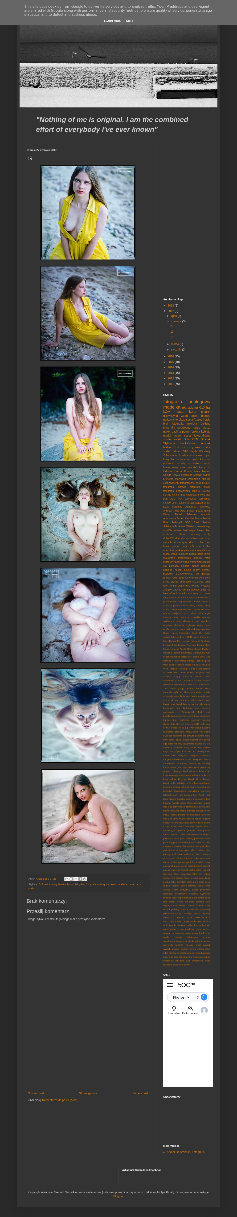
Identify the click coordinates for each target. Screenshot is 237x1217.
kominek (167, 787)
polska (174, 862)
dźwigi (207, 739)
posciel (199, 862)
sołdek (201, 897)
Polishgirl (177, 522)
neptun (166, 822)
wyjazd (199, 502)
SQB (188, 522)
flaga (165, 751)
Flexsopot (188, 621)
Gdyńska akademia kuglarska (179, 625)
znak (195, 957)
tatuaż (176, 451)
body (70, 884)
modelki (197, 557)
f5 (209, 743)
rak (208, 870)
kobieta (205, 431)
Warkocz (191, 526)
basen (200, 530)
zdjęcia (166, 957)
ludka (195, 806)
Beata (199, 510)
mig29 (166, 814)
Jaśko (207, 633)
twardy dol (174, 925)
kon (208, 787)
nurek (166, 431)
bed (208, 530)
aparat (176, 455)
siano (200, 885)
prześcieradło (170, 870)
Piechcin (173, 668)
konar (193, 550)
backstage (189, 530)
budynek (205, 443)
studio (167, 439)
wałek (188, 933)
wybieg (195, 585)
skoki (207, 577)
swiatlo (177, 439)
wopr (198, 945)
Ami (186, 597)
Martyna (206, 649)
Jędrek (180, 637)
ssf (186, 901)
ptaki (172, 498)
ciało (76, 884)
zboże (207, 953)
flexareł (206, 482)
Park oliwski (169, 664)
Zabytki (167, 455)
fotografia (182, 755)
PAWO (175, 660)
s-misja (194, 878)
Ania (176, 510)
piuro (186, 850)
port (165, 498)
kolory (190, 783)
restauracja (185, 874)
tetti (171, 921)
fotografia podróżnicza (176, 490)
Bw (208, 467)
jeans (188, 775)
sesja (189, 419)
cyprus (198, 727)
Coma (166, 609)
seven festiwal (188, 885)
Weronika (168, 684)
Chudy (207, 605)
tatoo (165, 921)
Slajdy (177, 676)
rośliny (166, 878)
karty (165, 779)
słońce (197, 913)
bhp (178, 708)
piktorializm (169, 850)
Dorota (166, 613)
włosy (207, 502)
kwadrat (167, 803)
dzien (171, 739)
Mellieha (167, 652)
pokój (196, 858)
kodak (166, 783)
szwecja (188, 913)
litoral (189, 806)
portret (186, 431)
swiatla (184, 909)
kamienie (205, 459)
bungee (167, 720)
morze (206, 427)
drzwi (207, 735)
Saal (196, 522)
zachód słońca (181, 589)
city (182, 724)
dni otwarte (188, 735)
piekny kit (199, 846)
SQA (208, 672)
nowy (192, 822)
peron (193, 842)
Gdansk (167, 471)
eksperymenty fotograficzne (179, 482)
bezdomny (168, 708)
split (165, 901)
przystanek (182, 870)
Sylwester (168, 680)
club (202, 724)
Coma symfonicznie (181, 609)
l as (183, 494)
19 (171, 331)
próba (192, 870)
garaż (180, 767)
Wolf (185, 684)
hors (184, 546)
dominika (199, 735)
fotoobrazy (181, 763)
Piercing (183, 668)
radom (199, 870)
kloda (198, 779)
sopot (174, 897)
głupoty (167, 771)
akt (46, 884)
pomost (206, 569)
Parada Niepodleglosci (198, 660)
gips (186, 767)
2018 (171, 305)
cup (186, 727)
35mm (196, 593)
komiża (167, 494)
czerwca (176, 321)
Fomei (178, 514)
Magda (193, 451)
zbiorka (200, 953)
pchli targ (167, 842)
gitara (196, 767)
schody (181, 463)
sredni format (176, 901)
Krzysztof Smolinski (200, 641)
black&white (187, 443)
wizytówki (168, 945)
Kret (179, 641)
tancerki (181, 917)
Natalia (167, 474)
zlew (190, 957)
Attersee (193, 597)
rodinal (207, 874)
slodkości (167, 893)
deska (207, 731)
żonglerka (178, 964)
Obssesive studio (190, 656)
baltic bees (204, 700)
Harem (174, 633)
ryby (180, 498)
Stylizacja (169, 443)
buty (175, 720)
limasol (181, 806)
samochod (190, 498)
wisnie (207, 941)
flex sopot (175, 751)
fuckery (206, 763)
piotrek (179, 850)
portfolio (190, 862)
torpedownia (190, 921)
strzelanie (185, 581)
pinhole (185, 565)
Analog (53, 884)
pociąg (166, 854)
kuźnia (192, 553)
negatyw (206, 818)
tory (165, 585)
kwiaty (183, 803)
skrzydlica (185, 889)
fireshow (206, 747)
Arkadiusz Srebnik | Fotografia (186, 1152)
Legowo (167, 645)
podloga (205, 565)
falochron (178, 747)
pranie (177, 866)
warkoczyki (168, 933)
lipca (174, 316)
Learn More (113, 21)
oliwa (207, 830)
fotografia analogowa (98, 884)
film (83, 884)
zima (189, 467)
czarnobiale (193, 478)
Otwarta (167, 660)
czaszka (206, 727)
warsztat (180, 933)
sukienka (184, 502)
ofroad (166, 830)
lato (165, 806)
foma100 (186, 751)
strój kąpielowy (171, 909)
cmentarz (198, 455)
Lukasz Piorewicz (187, 645)
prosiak (206, 866)
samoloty (181, 882)
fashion (167, 447)
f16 (206, 743)
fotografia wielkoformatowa (177, 759)
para (177, 838)
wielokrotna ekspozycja (175, 941)
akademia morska (200, 692)
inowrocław (204, 771)
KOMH (188, 637)
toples (194, 415)
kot (181, 795)
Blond (201, 597)
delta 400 (198, 731)
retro (194, 874)
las (208, 407)
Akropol (167, 510)
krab (208, 795)
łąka (188, 960)
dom (177, 538)
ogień (173, 830)
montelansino (193, 814)
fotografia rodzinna (200, 755)
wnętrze (190, 945)
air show (184, 692)
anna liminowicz (182, 696)
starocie (200, 901)
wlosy (175, 467)
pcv (175, 842)
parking (189, 838)
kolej (173, 783)
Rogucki (200, 672)
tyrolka (189, 925)
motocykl (205, 814)
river (200, 874)
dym (165, 739)
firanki (193, 747)
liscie (200, 553)
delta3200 (168, 538)
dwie (201, 538)
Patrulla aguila (183, 664)
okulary (200, 830)
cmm (207, 724)
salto (173, 882)
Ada (187, 439)
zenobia (183, 957)
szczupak (178, 913)
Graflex (167, 629)
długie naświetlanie (193, 739)
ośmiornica (205, 834)
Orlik (208, 656)
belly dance (204, 704)
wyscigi (175, 949)
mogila (181, 814)
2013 (171, 372)
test (192, 502)
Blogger (118, 1196)
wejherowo (184, 585)
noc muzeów (177, 822)
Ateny (202, 467)
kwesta (175, 803)
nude (131, 884)
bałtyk (179, 704)
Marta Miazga (194, 649)
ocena (207, 826)
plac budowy (197, 850)
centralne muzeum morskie (195, 720)
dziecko (206, 478)
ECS (185, 613)
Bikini (207, 510)
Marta (198, 518)
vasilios (206, 929)
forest (166, 755)
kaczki (207, 775)
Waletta (206, 680)
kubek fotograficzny (195, 799)
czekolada (168, 731)
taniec (190, 917)
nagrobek (191, 494)
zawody (195, 589)
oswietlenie (192, 834)
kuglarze (183, 553)
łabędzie (180, 960)
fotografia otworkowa (176, 459)
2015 (171, 362)
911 (202, 593)
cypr (191, 727)
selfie (201, 882)
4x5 (195, 467)
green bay (205, 767)
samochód (204, 498)
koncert (176, 494)
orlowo (174, 834)
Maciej (200, 645)
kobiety (206, 779)
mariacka (174, 810)
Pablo (183, 660)
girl (194, 459)
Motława (197, 652)
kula (208, 799)
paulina (176, 431)
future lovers (169, 767)
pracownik (168, 866)
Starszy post (140, 1093)
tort (199, 921)
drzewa (205, 415)
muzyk (182, 818)
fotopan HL (195, 763)
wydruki (167, 949)
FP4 (179, 621)
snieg (166, 581)
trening (173, 585)
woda (184, 415)
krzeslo (172, 799)
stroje (207, 905)
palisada (174, 565)
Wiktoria (178, 684)
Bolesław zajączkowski (179, 601)
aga (208, 526)
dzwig (179, 739)
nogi (186, 822)
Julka (173, 637)
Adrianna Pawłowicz (197, 506)
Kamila (188, 471)
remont (167, 577)
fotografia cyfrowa (174, 486)
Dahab (196, 609)
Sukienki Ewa (202, 676)
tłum (196, 925)
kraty (165, 799)
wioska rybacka (195, 941)
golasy (175, 546)
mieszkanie (184, 557)
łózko (166, 506)
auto (208, 696)
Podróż (191, 668)
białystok (187, 708)
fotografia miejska (184, 423)
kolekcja (181, 783)
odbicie (206, 561)
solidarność (181, 893)
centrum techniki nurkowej (181, 534)
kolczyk (206, 490)
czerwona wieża (183, 731)
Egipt (207, 613)
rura (173, 878)
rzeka (207, 447)
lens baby (173, 806)
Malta (207, 645)
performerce (184, 842)
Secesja (167, 676)
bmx (184, 716)
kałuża (173, 779)
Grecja (178, 471)
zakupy (192, 953)
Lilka (174, 645)
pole (202, 858)
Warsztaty (204, 451)
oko (194, 830)
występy (184, 949)
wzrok (193, 949)
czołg (207, 534)
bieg (197, 708)
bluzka (62, 884)
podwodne (169, 463)
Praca (199, 668)
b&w (166, 412)
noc (183, 447)
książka (181, 799)
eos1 (198, 482)
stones (191, 905)
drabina (194, 538)
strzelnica (197, 581)
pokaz (178, 569)
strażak (199, 905)
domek (185, 538)
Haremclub (184, 633)
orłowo (201, 494)
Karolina (189, 518)
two (183, 925)
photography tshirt (177, 846)
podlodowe (177, 854)
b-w (165, 423)
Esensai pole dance (174, 617)
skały (175, 889)
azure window (170, 700)
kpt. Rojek (198, 795)
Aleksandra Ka (176, 597)
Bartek (190, 510)
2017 (171, 311)
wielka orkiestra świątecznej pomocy (186, 937)
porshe (181, 862)
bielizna (205, 423)
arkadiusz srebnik (191, 474)
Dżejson (176, 613)
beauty (186, 704)
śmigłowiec (197, 960)
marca (175, 344)
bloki (208, 712)
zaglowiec (174, 953)
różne (187, 878)
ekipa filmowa (175, 743)
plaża (32, 888)
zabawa (167, 589)
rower (175, 577)
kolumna (198, 783)
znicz (201, 957)
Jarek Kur (197, 633)
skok (201, 577)
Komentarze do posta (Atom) (60, 1100)
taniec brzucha (202, 917)
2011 (171, 384)
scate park (192, 882)
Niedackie (175, 656)
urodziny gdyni (193, 929)
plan (208, 850)
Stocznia (187, 676)
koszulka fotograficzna (174, 791)
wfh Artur (205, 933)
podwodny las (191, 854)
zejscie (174, 957)
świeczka (167, 964)
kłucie (190, 803)
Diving (166, 514)
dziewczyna (170, 415)
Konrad (172, 641)
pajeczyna (168, 838)
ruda (181, 577)
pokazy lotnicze (184, 858)
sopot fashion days (187, 897)
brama (190, 716)
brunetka (168, 478)
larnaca (206, 803)
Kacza (196, 637)
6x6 (41, 884)
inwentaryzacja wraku (174, 775)
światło (182, 593)
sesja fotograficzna (197, 435)
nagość (178, 561)
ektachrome (188, 743)
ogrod (189, 830)
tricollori (206, 921)
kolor (113, 884)
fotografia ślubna (201, 759)
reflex (175, 874)
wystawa (205, 585)
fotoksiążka (169, 763)
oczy (138, 884)
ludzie (196, 427)
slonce (167, 502)
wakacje (197, 463)
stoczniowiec (179, 905)
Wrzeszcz (205, 684)
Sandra (206, 522)
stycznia (176, 349)
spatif (207, 897)
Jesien (180, 518)
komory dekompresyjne (184, 787)
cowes (166, 727)
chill (178, 724)
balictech (184, 700)
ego (165, 743)
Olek (202, 656)
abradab (167, 692)
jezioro (196, 490)
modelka (122, 884)
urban (181, 929)
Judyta (166, 637)
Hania (166, 633)
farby (186, 747)
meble (183, 810)
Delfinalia (205, 609)
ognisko (181, 830)
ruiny (188, 577)
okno (198, 447)
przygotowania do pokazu (193, 573)
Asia (182, 510)
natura (198, 818)
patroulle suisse (202, 838)
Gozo (207, 625)
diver (165, 735)
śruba (207, 960)
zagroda (184, 953)
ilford (185, 771)
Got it (130, 21)
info (198, 546)
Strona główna (88, 1093)
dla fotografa (175, 735)
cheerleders (169, 724)
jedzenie (196, 775)
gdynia (193, 407)
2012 (171, 378)
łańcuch (173, 593)
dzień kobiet (196, 542)
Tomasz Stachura (184, 680)
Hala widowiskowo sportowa (195, 629)
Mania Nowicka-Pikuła (174, 649)
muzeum (168, 561)
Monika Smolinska (182, 652)
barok (173, 704)
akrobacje (168, 696)
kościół (201, 550)
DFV (185, 451)
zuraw (207, 957)
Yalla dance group (173, 688)
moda (174, 814)
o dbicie (200, 822)
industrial (193, 771)
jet (202, 775)
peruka (200, 842)
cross (181, 727)
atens (194, 696)
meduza (191, 810)
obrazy (199, 826)
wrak (182, 467)
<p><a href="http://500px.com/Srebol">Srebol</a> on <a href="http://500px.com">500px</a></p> (188, 1033)
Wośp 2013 (194, 684)
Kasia (206, 419)
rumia (194, 577)
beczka (194, 704)
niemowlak (196, 561)
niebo (186, 561)
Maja (197, 471)
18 (171, 337)
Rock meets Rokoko (184, 672)
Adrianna (177, 506)
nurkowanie (170, 419)
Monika (206, 471)
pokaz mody (192, 569)
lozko (207, 553)
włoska (200, 949)
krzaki (174, 553)
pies (208, 494)
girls (190, 767)
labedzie (198, 803)
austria (201, 696)
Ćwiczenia (168, 960)
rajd (205, 870)
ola (165, 565)
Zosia (207, 688)
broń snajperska (202, 716)
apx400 (167, 530)
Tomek (198, 680)
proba (184, 866)
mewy (207, 810)
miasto (179, 412)
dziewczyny (180, 542)
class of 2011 (192, 724)
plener (195, 565)
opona (166, 834)
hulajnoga (177, 771)
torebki (178, 921)
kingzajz (182, 779)
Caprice (196, 601)
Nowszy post (36, 1093)
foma (166, 546)
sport (174, 502)
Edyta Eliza (196, 613)
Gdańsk (205, 439)
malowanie (169, 557)
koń (176, 447)
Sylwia (176, 474)
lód (200, 806)
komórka (201, 787)
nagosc (190, 818)
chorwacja (180, 478)
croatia (174, 727)
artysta (177, 530)
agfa (175, 692)
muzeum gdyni (170, 818)
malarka (206, 806)
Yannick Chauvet (194, 688)
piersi (207, 846)
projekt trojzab (195, 866)
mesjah (200, 810)
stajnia (174, 581)
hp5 (191, 546)
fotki (173, 755)
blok (200, 712)
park (182, 838)
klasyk (191, 779)
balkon (206, 474)
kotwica (188, 795)
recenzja (167, 874)
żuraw (187, 964)
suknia (196, 431)
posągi (207, 862)
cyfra (207, 455)
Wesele (201, 526)
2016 (171, 356)
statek (167, 451)
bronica (205, 412)
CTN (195, 439)
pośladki (168, 573)
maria (166, 810)
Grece (175, 629)
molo (207, 557)
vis (189, 463)
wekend (196, 933)
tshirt (165, 925)
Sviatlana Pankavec (174, 526)
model (167, 435)
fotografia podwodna (176, 427)
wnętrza (179, 945)
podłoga (167, 569)
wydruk (206, 945)
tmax (207, 581)
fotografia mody (200, 486)
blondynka (168, 716)
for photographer (201, 751)
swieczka (194, 909)
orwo (182, 834)
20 (171, 326)
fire (199, 747)
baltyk (166, 704)
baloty (194, 700)
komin (207, 783)
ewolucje (199, 743)
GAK (197, 621)
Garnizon (205, 621)
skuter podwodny (201, 889)
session (175, 885)
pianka (190, 846)
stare (191, 901)
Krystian (186, 641)
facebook (167, 747)
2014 (171, 367)
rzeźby (179, 878)
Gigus (200, 625)
